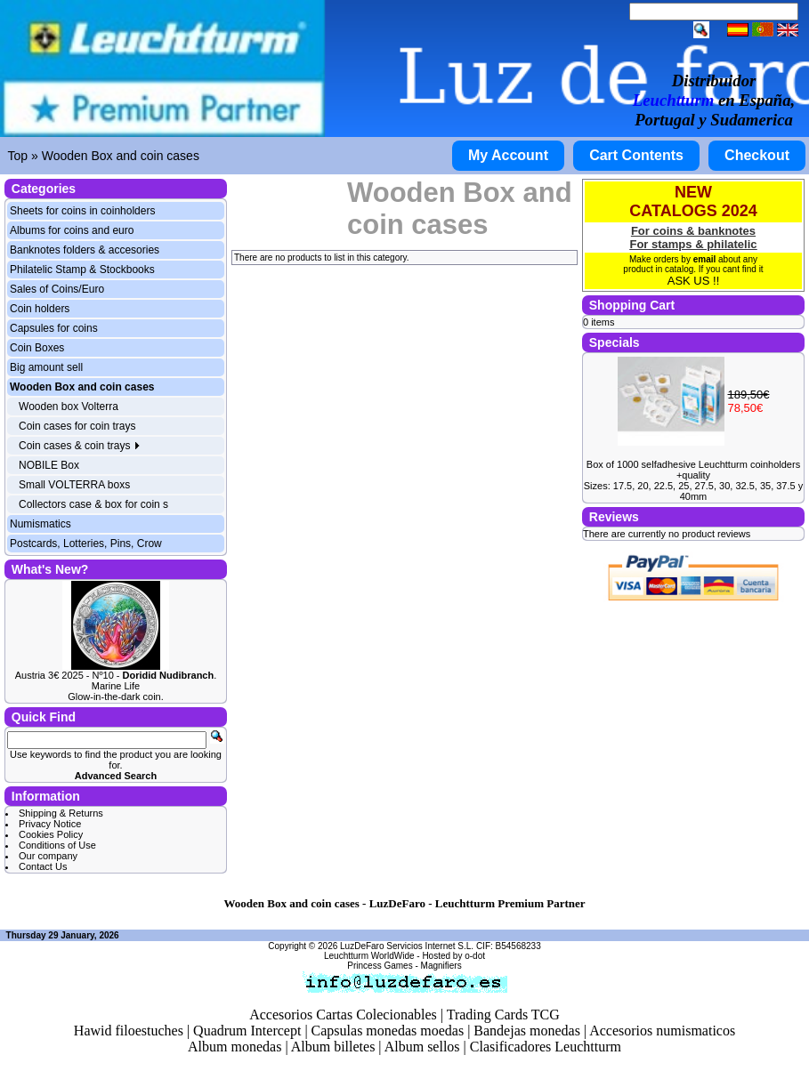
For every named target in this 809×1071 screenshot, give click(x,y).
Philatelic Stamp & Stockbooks (82, 269)
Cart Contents (636, 155)
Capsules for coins (54, 328)
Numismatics (40, 524)
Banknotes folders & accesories (84, 250)
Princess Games (379, 965)
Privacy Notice (50, 823)
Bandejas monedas (526, 1030)
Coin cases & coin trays (80, 445)
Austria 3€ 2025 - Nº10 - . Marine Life (116, 680)
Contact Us (43, 866)
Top (18, 156)
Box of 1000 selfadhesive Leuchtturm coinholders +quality (693, 469)
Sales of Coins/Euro (57, 289)
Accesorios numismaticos (662, 1030)
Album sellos (422, 1046)
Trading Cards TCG (503, 1014)
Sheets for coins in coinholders (82, 211)
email (704, 259)
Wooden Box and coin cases (120, 156)
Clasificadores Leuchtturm (545, 1046)
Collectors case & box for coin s (93, 504)
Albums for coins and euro (71, 230)
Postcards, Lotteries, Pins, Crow (86, 543)
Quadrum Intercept (247, 1030)
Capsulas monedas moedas (388, 1030)
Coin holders (39, 308)
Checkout (756, 155)
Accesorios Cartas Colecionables (343, 1014)
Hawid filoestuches (128, 1030)
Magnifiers (441, 965)
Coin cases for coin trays (77, 426)
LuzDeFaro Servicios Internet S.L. (406, 946)
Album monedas (234, 1046)
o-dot (475, 956)
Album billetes (333, 1046)
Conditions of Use (57, 845)
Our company (48, 855)
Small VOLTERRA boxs (74, 485)
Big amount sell (46, 367)
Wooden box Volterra (68, 406)
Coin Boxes (37, 348)
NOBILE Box (49, 465)
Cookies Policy (51, 834)
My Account (508, 155)
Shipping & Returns (61, 813)
